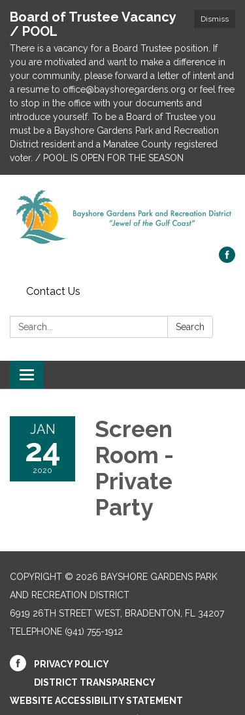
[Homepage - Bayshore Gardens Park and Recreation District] (122, 217)
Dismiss (215, 18)
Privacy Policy (71, 664)
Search (190, 327)
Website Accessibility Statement (96, 700)
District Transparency (94, 682)
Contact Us (53, 291)
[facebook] (227, 259)
